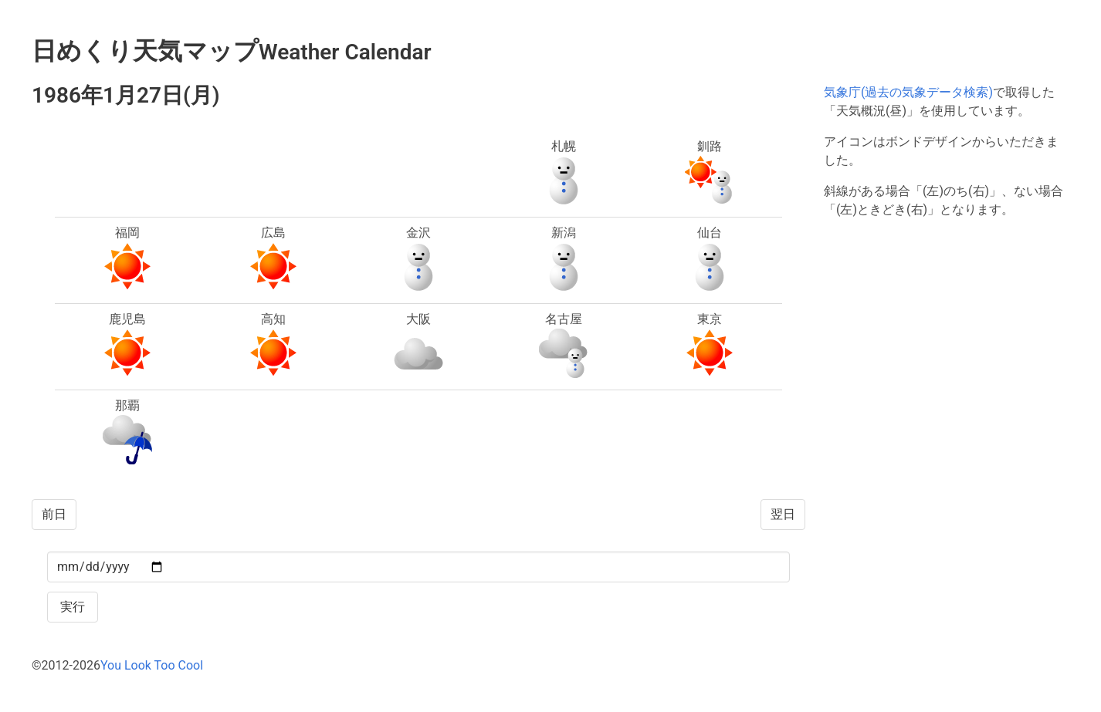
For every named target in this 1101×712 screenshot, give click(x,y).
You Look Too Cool (151, 665)
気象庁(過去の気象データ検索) (908, 92)
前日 (54, 514)
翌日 (783, 514)
